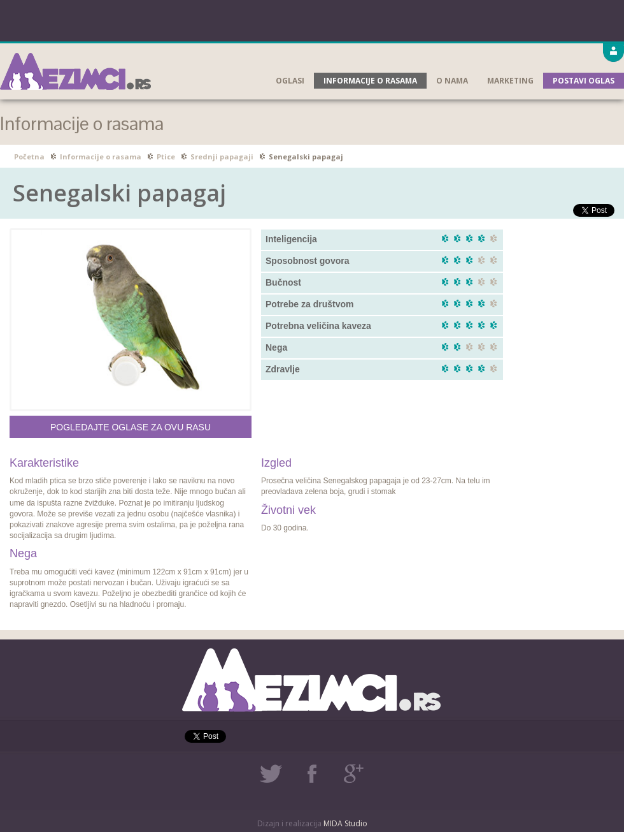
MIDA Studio (345, 823)
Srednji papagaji (221, 156)
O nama (452, 80)
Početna (29, 156)
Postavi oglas (583, 80)
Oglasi (290, 80)
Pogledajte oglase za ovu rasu (130, 427)
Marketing (510, 80)
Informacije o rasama (370, 80)
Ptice (166, 156)
